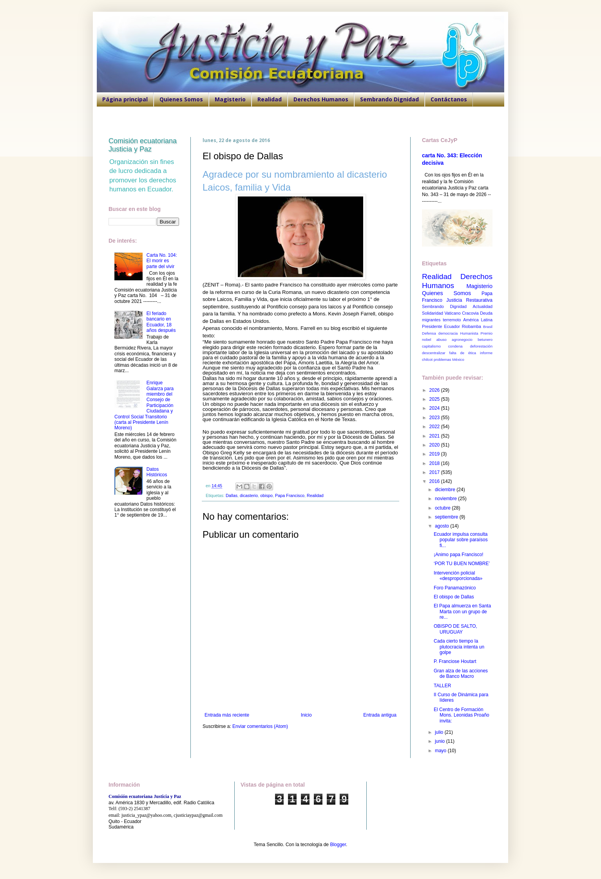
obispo (266, 495)
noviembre (446, 498)
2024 (435, 408)
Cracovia (470, 313)
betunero (485, 339)
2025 (435, 399)
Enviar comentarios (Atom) (260, 726)
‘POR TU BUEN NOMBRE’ (462, 563)
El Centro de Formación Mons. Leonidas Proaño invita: (461, 715)
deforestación (481, 346)
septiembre (447, 517)
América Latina (477, 319)
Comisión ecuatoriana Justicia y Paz (143, 145)
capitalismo (431, 346)
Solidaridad (432, 313)
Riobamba (471, 326)
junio (440, 741)
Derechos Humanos (320, 99)
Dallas (231, 495)
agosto (442, 526)
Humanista (469, 333)
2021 (435, 436)
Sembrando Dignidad (389, 99)
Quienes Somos (181, 99)
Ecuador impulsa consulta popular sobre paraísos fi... (461, 539)
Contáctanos (449, 99)
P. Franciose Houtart (455, 661)
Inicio (306, 715)
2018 (435, 463)
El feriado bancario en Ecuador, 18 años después (161, 322)
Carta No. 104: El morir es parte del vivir (162, 260)
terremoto (452, 319)
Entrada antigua (379, 715)
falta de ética (462, 353)
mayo (441, 750)
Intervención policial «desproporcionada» (458, 575)
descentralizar (433, 353)
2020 (435, 445)
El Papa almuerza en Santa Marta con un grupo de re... (462, 611)
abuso (441, 339)
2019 (435, 454)
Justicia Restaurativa (469, 300)
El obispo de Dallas (454, 597)
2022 (435, 426)
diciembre (445, 489)
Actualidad (482, 306)
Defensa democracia (440, 333)
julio (440, 732)
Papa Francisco (289, 495)
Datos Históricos (157, 472)
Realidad (269, 99)
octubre (443, 508)
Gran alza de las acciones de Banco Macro (461, 673)
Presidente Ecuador (441, 326)
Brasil (487, 326)
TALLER (442, 685)
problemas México (449, 359)
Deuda (486, 313)
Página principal (125, 99)
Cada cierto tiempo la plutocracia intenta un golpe (459, 646)
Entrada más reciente (227, 715)
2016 (435, 481)
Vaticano (452, 313)
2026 (435, 390)
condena (455, 346)
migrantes (431, 319)
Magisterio (230, 99)
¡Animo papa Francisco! (458, 554)
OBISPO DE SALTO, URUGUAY (455, 628)
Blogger (338, 844)
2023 (435, 417)
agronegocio (462, 339)
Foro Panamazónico (455, 588)
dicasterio (249, 495)
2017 (435, 472)
